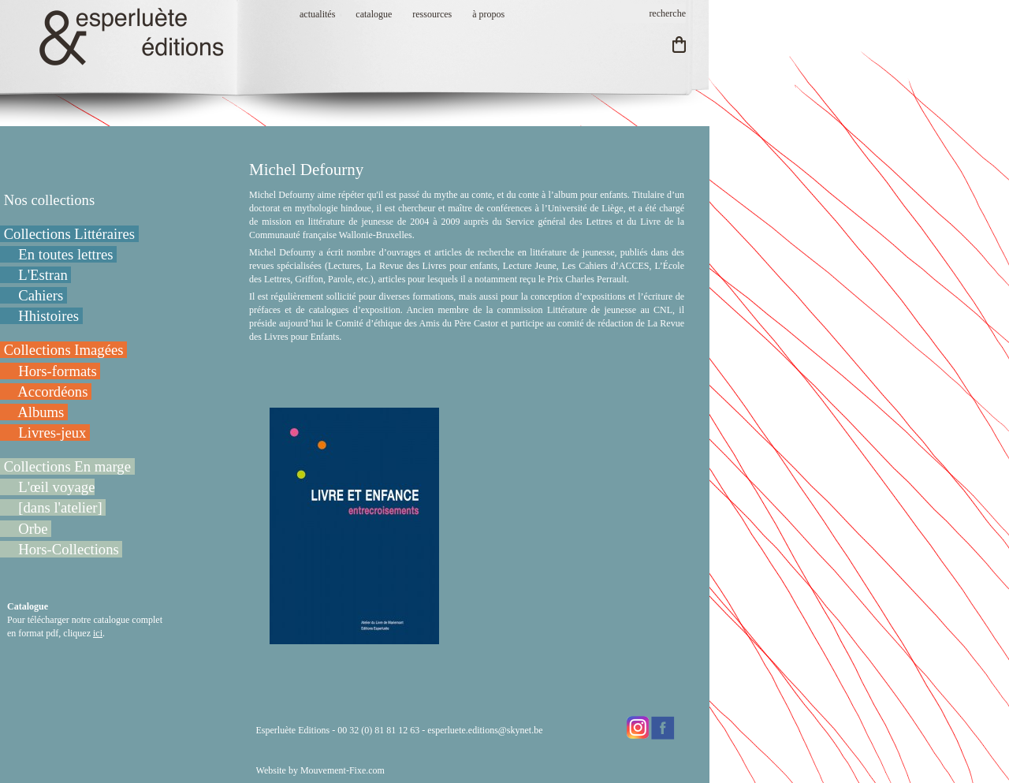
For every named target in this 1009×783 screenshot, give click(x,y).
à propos (488, 14)
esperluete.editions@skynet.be (484, 730)
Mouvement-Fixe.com (342, 770)
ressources (432, 14)
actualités (317, 14)
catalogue (374, 14)
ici (97, 633)
